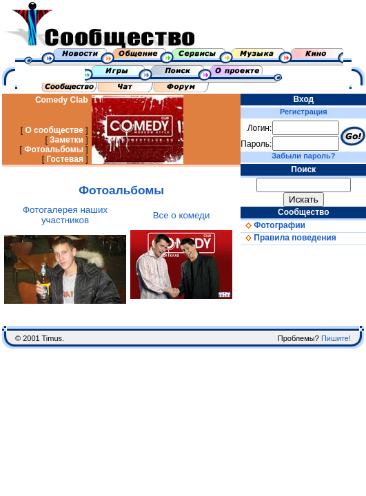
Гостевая (64, 159)
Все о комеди (181, 215)
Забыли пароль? (303, 156)
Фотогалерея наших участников (65, 215)
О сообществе (54, 130)
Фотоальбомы (53, 149)
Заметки (66, 140)
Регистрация (303, 111)
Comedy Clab (61, 100)
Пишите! (336, 338)
